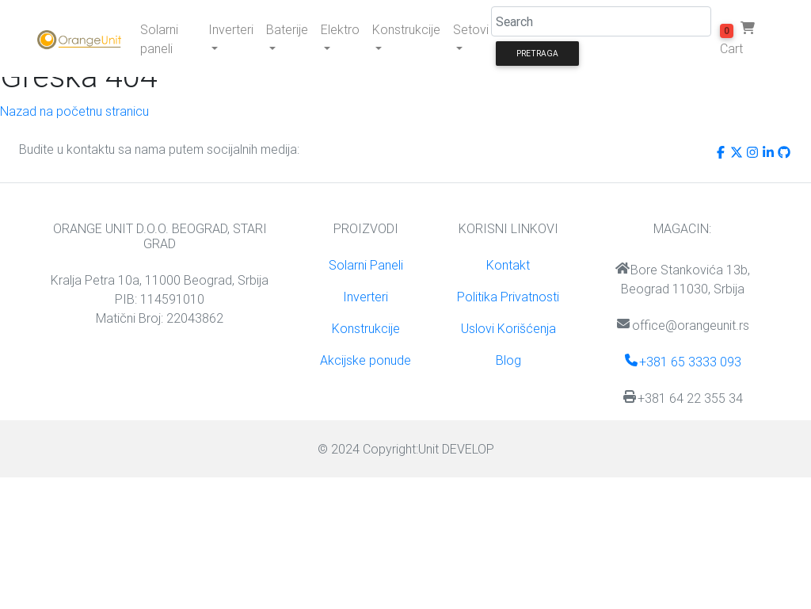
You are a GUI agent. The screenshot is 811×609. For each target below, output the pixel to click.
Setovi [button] (471, 29)
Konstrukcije (366, 328)
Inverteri (365, 296)
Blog (508, 360)
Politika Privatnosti (508, 296)
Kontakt (508, 265)
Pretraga (537, 53)
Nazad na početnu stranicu (74, 111)
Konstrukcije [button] (406, 29)
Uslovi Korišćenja (508, 328)
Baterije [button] (287, 29)
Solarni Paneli (366, 265)
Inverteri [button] (230, 29)
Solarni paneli (159, 38)
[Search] (601, 21)
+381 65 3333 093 (682, 362)
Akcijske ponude (365, 360)
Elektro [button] (340, 29)
